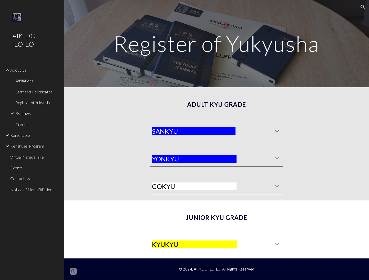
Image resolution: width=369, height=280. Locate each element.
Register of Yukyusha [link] (33, 102)
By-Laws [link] (23, 113)
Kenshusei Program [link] (27, 145)
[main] (216, 43)
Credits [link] (21, 124)
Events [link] (16, 167)
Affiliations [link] (24, 80)
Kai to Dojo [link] (20, 135)
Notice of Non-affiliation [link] (31, 189)
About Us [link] (18, 69)
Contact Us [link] (20, 178)
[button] (363, 7)
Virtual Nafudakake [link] (27, 157)
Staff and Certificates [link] (34, 91)
